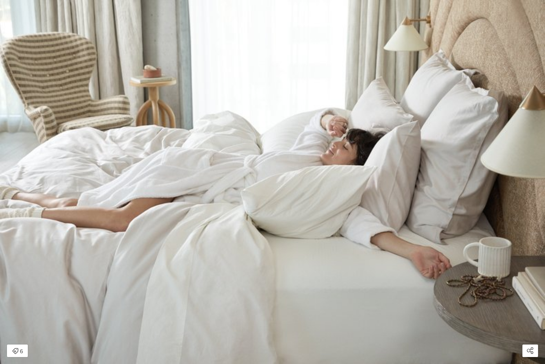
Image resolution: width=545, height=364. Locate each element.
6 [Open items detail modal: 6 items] (17, 351)
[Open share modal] (530, 351)
